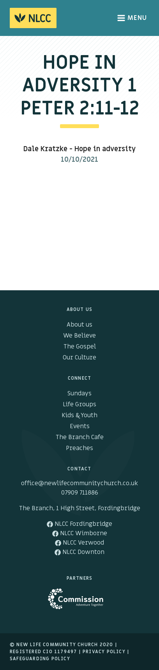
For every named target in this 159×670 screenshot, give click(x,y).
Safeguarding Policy (40, 659)
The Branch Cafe (80, 437)
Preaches (79, 448)
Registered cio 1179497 (43, 652)
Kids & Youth (79, 415)
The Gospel (80, 346)
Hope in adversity (105, 149)
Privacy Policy (104, 652)
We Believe (79, 335)
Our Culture (79, 357)
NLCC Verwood (79, 542)
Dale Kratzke (45, 149)
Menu (132, 18)
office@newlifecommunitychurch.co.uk (79, 483)
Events (80, 426)
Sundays (79, 393)
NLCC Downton (79, 552)
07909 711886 (79, 492)
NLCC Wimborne (79, 533)
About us (79, 324)
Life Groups (79, 404)
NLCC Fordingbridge (79, 524)
